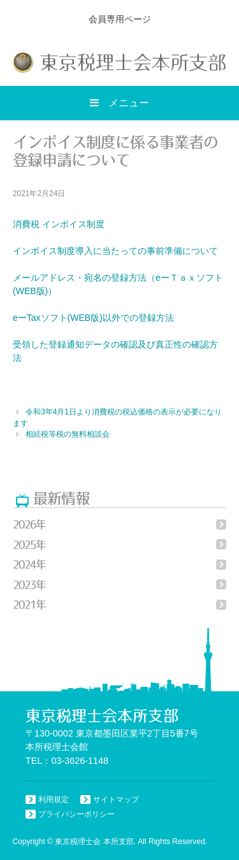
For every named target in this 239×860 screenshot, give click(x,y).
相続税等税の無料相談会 (67, 434)
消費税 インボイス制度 (59, 224)
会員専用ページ (120, 19)
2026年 (29, 524)
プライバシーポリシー (76, 814)
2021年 (29, 604)
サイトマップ (116, 799)
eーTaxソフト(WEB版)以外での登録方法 (93, 318)
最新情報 (61, 498)
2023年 (29, 584)
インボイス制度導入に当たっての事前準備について (115, 251)
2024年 (29, 564)
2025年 (29, 544)
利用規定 (53, 799)
